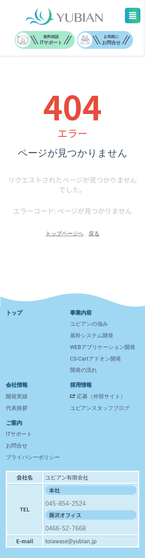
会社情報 (16, 385)
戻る (94, 233)
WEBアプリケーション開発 (102, 347)
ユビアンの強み (89, 324)
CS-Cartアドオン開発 (95, 359)
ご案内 (14, 423)
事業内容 (81, 312)
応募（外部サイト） (101, 396)
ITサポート (19, 434)
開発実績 (16, 396)
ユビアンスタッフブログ (100, 408)
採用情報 (81, 385)
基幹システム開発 (91, 335)
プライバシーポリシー (33, 457)
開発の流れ (83, 370)
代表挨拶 (16, 408)
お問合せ (16, 445)
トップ (14, 312)
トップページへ (65, 233)
